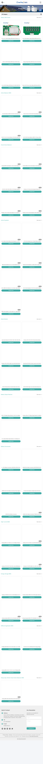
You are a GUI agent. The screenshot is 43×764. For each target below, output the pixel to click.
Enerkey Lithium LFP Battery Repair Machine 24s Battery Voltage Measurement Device (32, 429)
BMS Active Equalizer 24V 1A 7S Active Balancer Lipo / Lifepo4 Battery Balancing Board (11, 273)
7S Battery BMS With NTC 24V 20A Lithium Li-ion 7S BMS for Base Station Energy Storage (11, 668)
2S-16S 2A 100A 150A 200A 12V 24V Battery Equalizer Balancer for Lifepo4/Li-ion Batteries (11, 195)
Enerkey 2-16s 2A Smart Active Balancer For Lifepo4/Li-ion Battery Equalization (11, 219)
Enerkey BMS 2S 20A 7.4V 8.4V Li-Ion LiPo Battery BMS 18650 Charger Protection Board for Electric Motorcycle (11, 692)
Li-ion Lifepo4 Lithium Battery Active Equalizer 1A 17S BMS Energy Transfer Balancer (11, 249)
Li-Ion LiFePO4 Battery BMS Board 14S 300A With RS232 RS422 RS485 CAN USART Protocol (11, 87)
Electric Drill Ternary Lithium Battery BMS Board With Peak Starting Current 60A (32, 87)
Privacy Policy (5, 758)
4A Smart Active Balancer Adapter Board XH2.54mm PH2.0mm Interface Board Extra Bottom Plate (32, 507)
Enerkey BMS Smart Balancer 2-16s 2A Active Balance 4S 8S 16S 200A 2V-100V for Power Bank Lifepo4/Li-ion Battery (11, 171)
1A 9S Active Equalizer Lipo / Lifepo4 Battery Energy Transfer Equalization (32, 249)
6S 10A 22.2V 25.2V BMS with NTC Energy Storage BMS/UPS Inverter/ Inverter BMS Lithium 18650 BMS (32, 668)
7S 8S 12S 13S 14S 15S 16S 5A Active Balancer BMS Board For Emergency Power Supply (32, 117)
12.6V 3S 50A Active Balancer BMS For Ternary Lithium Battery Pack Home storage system (32, 141)
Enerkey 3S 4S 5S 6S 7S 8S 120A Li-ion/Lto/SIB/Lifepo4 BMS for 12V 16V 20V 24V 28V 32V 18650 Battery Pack (11, 585)
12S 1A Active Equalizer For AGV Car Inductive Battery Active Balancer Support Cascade (32, 297)
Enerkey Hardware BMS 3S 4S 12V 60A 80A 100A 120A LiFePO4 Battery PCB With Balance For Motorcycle (11, 639)
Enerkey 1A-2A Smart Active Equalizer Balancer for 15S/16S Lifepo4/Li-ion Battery (32, 195)
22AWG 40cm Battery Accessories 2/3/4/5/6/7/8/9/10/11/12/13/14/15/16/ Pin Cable (11, 531)
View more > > (39, 17)
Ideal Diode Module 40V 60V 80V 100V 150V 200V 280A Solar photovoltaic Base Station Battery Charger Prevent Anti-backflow (11, 351)
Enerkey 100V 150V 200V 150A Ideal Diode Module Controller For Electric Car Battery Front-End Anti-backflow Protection (32, 351)
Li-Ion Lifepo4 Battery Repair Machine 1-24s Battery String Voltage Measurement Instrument (11, 453)
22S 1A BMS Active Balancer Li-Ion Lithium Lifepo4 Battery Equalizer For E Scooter (11, 297)
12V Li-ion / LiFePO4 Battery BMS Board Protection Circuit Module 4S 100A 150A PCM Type (11, 39)
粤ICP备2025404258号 (34, 759)
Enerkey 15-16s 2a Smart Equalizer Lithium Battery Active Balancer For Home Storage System (32, 219)
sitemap (10, 758)
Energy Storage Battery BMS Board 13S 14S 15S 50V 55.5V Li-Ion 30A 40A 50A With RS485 (32, 63)
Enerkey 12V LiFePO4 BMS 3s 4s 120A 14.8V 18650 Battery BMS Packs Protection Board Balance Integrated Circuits (32, 585)
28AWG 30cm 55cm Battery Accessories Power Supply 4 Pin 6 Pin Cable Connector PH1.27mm (11, 507)
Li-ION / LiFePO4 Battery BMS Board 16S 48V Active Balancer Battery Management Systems (11, 63)
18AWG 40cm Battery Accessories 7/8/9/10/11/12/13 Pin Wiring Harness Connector (32, 531)
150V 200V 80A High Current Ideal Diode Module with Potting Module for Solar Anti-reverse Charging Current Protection (32, 400)
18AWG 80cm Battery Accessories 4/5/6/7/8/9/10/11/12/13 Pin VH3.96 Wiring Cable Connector (32, 483)
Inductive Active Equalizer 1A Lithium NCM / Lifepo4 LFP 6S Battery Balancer (32, 273)
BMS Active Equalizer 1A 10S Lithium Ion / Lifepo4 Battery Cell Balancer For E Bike (11, 322)
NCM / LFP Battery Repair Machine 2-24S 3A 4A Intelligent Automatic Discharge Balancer (11, 429)
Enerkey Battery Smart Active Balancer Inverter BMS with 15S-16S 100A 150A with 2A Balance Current (32, 171)
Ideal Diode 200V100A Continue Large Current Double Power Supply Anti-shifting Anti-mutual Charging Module (32, 375)
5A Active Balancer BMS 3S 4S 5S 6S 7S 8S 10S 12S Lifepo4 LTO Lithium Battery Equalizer (11, 117)
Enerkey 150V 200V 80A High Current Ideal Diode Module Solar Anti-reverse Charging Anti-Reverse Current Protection (11, 375)
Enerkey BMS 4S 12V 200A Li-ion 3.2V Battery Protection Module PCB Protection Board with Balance (11, 561)
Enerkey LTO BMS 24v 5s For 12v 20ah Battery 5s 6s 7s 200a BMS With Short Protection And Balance (11, 614)
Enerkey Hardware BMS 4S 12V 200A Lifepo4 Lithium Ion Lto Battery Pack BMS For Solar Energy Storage (32, 614)
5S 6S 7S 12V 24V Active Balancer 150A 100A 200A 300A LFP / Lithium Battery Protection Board (11, 141)
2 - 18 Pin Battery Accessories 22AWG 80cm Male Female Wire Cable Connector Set (11, 483)
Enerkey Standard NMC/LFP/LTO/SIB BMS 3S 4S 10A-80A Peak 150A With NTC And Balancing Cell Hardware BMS (32, 639)
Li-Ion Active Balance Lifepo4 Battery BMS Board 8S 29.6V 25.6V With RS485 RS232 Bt (32, 39)
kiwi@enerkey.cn (7, 749)
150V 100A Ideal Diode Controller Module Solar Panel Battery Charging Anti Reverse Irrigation (11, 400)
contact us (31, 752)
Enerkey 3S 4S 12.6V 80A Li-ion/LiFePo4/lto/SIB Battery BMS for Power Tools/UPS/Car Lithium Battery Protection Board (32, 561)
